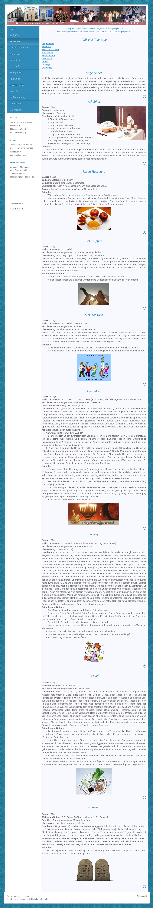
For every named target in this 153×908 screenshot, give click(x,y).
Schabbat (46, 46)
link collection (102, 31)
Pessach (46, 64)
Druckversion (14, 896)
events (92, 28)
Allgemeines (48, 43)
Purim (45, 61)
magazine (100, 28)
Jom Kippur (47, 52)
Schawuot (47, 67)
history (120, 28)
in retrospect (111, 28)
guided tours (73, 31)
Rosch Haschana (50, 49)
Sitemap (26, 896)
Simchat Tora (48, 55)
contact (92, 31)
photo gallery (62, 31)
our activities (83, 28)
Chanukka (47, 58)
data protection (115, 31)
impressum (126, 31)
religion (74, 28)
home (67, 28)
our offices (84, 31)
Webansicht (142, 896)
